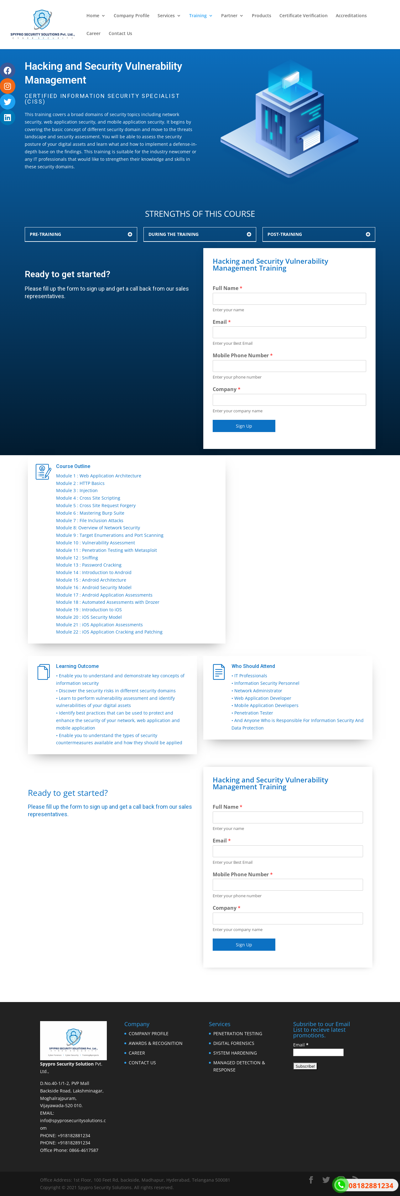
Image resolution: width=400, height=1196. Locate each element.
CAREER (137, 1053)
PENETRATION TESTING (237, 1033)
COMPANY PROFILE (149, 1033)
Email (222, 322)
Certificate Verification (303, 15)
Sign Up (244, 426)
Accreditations (351, 15)
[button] (81, 234)
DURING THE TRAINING (173, 234)
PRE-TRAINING (45, 234)
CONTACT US (142, 1063)
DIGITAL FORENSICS (233, 1043)
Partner (229, 15)
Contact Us (120, 33)
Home (92, 15)
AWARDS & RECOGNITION (156, 1043)
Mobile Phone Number (243, 355)
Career (93, 33)
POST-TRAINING (285, 234)
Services (166, 15)
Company (227, 389)
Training (198, 15)
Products (261, 15)
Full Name (227, 288)
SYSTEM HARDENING (235, 1053)
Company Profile (131, 15)
